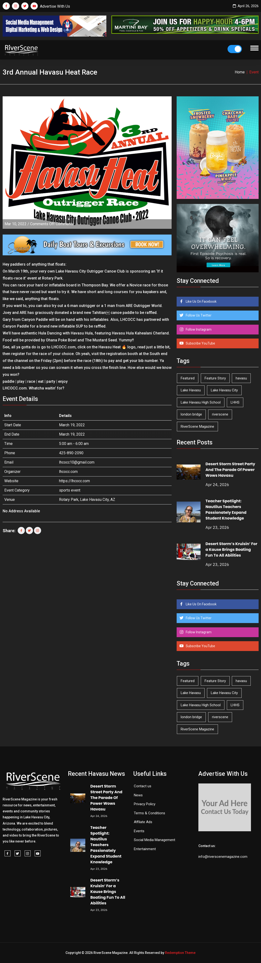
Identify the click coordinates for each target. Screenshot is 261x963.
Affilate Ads (143, 822)
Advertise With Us (55, 6)
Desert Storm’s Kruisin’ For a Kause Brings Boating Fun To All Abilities (231, 549)
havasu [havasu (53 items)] (241, 378)
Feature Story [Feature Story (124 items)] (215, 378)
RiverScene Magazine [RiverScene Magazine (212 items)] (197, 426)
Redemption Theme (180, 953)
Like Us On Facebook (201, 301)
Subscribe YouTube (200, 343)
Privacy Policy (144, 804)
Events (139, 831)
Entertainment (145, 849)
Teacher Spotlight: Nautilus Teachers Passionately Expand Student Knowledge (226, 509)
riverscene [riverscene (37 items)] (220, 414)
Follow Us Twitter (198, 315)
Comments (52, 224)
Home (240, 72)
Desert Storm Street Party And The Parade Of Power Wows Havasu (230, 469)
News (138, 795)
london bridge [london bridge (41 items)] (191, 414)
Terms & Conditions (149, 813)
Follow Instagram (198, 329)
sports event (69, 490)
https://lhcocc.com (74, 481)
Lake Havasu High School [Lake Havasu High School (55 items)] (201, 402)
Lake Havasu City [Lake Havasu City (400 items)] (224, 390)
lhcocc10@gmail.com (76, 462)
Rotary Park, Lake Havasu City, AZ (87, 499)
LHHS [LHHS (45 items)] (235, 402)
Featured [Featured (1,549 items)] (188, 378)
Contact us (142, 786)
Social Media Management (154, 840)
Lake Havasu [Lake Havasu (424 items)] (191, 390)
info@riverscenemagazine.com (222, 856)
